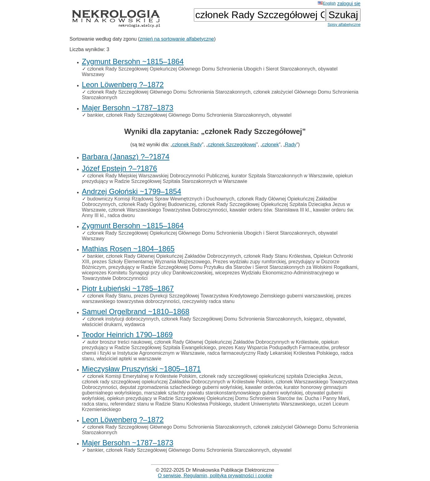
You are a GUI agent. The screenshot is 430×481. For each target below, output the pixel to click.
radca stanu (95, 403)
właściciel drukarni (102, 324)
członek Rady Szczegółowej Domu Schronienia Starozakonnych (231, 318)
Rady (290, 144)
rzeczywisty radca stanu (208, 301)
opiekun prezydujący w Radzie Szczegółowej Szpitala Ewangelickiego (210, 344)
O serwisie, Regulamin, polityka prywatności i (215, 475)
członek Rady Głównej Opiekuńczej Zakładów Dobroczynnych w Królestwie (236, 342)
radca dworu (121, 215)
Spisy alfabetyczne (344, 24)
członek (270, 144)
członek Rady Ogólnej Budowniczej (157, 204)
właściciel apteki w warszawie (129, 358)
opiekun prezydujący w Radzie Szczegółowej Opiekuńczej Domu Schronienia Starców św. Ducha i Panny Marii (228, 398)
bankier (95, 115)
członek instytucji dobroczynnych (123, 318)
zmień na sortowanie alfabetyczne (177, 39)
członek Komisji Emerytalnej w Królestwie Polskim (141, 376)
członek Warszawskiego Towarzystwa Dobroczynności (168, 209)
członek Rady (187, 144)
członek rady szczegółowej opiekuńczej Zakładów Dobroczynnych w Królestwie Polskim (177, 381)
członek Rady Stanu (109, 295)
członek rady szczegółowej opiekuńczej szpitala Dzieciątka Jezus (270, 376)
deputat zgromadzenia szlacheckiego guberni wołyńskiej (181, 387)
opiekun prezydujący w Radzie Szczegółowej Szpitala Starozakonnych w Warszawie (217, 178)
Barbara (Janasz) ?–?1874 (126, 156)
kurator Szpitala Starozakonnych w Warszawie (282, 175)
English (327, 3)
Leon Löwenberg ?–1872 (123, 84)
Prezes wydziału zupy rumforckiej (249, 261)
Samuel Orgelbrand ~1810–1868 (136, 311)
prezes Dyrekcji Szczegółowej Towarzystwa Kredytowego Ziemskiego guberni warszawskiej (234, 295)
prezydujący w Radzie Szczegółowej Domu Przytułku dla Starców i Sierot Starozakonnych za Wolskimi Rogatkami (233, 267)
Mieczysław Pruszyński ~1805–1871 (141, 369)
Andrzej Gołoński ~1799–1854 (131, 191)
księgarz (313, 318)
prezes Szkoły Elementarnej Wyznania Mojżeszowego (151, 261)
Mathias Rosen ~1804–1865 (128, 249)
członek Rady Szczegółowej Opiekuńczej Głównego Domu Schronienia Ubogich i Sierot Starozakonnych (201, 68)
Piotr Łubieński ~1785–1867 (128, 288)
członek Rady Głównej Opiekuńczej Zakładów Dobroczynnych (173, 256)
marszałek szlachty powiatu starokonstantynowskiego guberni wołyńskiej (223, 392)
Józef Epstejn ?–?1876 (119, 168)
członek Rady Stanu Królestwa (277, 256)
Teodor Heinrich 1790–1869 (127, 334)
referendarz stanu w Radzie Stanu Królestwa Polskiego (170, 403)
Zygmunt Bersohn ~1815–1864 (133, 61)
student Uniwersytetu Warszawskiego (274, 403)
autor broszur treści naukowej (119, 342)
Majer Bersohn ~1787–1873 (128, 107)
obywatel (281, 115)
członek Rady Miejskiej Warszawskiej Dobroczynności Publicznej (158, 175)
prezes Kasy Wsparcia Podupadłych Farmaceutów (274, 347)
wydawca (135, 324)
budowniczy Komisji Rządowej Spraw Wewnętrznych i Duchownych (160, 198)
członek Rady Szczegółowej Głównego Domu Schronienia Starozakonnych (169, 92)
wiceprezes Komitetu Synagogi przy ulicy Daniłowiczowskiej (147, 272)
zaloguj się (349, 3)
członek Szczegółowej (232, 144)
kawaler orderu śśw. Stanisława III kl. (270, 209)
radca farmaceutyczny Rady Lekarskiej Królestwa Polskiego (272, 353)
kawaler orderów (263, 387)
